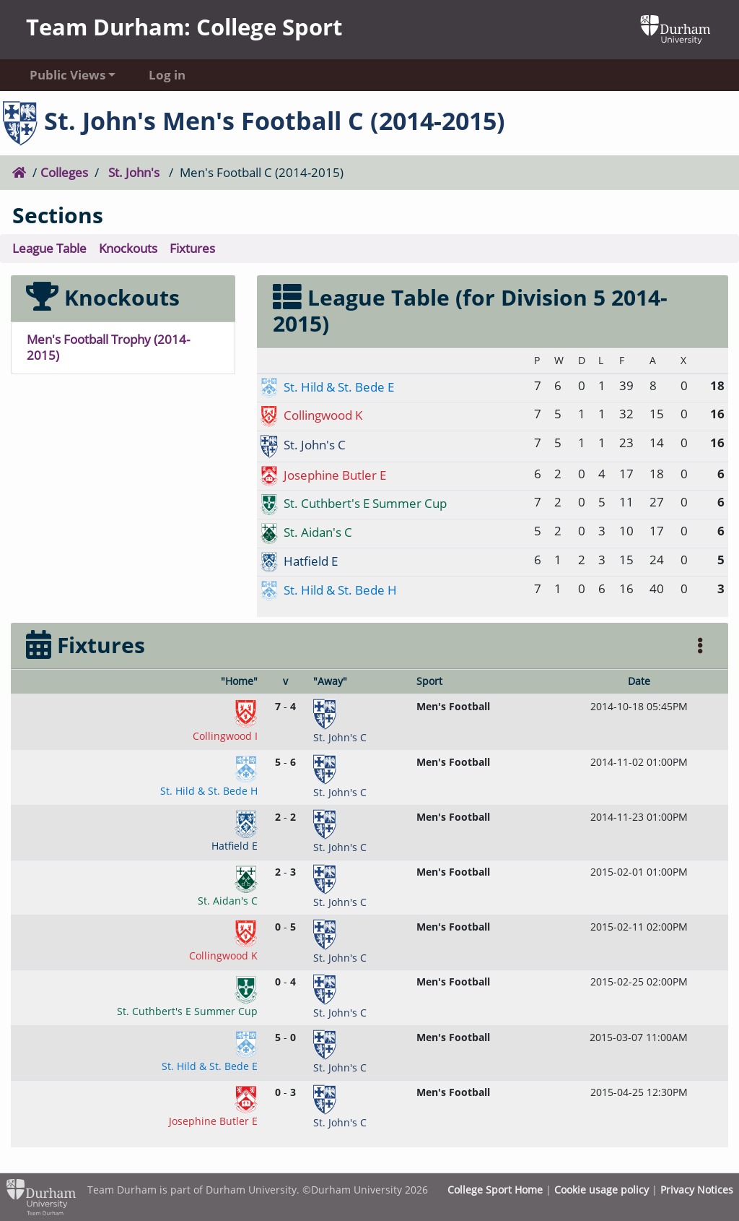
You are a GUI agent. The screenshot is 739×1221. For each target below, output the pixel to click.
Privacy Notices (696, 1189)
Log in (167, 74)
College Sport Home (495, 1189)
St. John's (133, 172)
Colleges (64, 172)
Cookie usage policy (601, 1189)
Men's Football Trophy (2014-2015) (108, 347)
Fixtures (192, 248)
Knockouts (128, 248)
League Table (49, 248)
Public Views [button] (67, 74)
